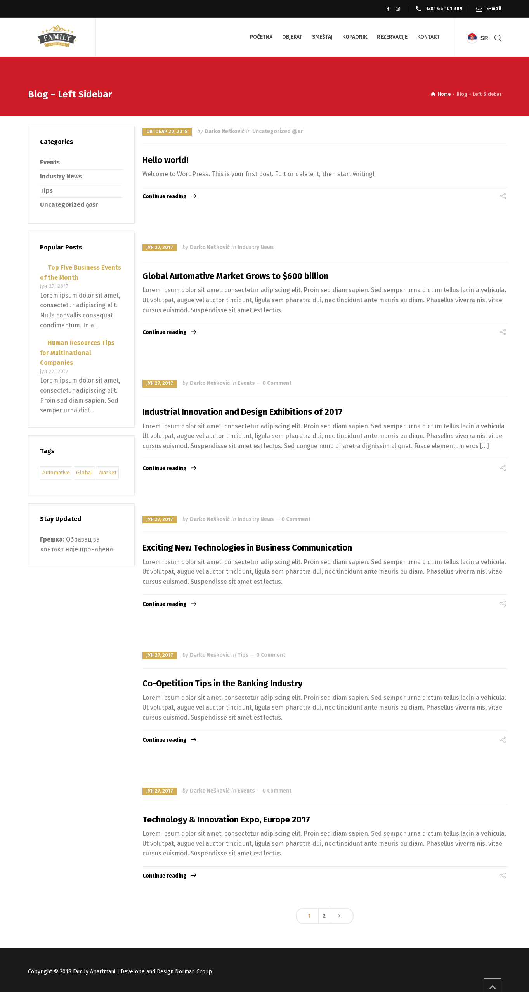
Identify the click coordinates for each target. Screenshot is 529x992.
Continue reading (164, 196)
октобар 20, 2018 (167, 131)
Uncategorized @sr (277, 131)
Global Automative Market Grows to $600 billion (235, 276)
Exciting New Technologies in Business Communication (247, 547)
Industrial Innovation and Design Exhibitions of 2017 (242, 412)
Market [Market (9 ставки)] (107, 472)
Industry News (256, 247)
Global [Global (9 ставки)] (84, 472)
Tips (243, 655)
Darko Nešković (225, 131)
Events (246, 383)
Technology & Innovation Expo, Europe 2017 (226, 819)
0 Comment (276, 383)
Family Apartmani (94, 971)
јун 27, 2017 (159, 247)
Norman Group (193, 971)
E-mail (493, 8)
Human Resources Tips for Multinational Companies (77, 352)
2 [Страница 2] (324, 916)
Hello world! (165, 160)
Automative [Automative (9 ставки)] (56, 472)
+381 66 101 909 (444, 8)
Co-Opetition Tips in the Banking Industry (222, 683)
